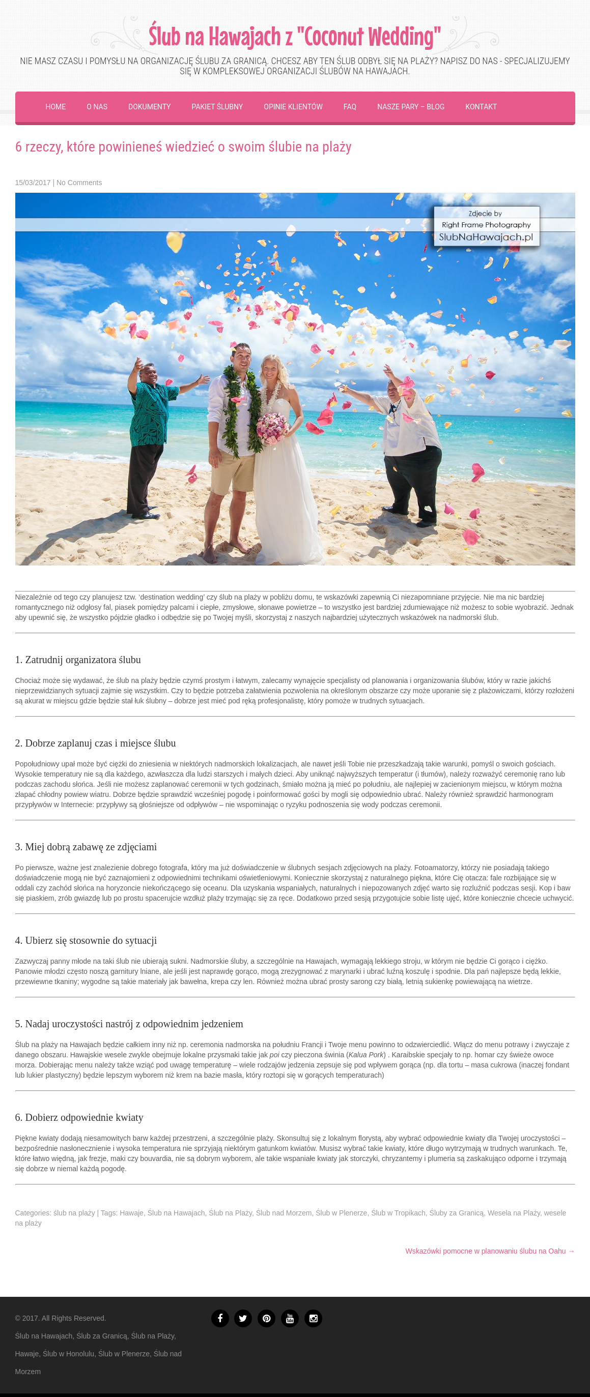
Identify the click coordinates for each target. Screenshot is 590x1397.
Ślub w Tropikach (398, 1213)
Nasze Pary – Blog (410, 107)
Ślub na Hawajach (176, 1213)
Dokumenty (149, 107)
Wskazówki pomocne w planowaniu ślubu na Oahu (490, 1251)
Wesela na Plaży (514, 1213)
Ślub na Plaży (230, 1213)
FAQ (350, 107)
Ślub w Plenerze (341, 1213)
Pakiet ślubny (217, 107)
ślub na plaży (74, 1213)
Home (56, 107)
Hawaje (132, 1213)
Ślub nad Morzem (284, 1213)
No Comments (79, 183)
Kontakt (481, 107)
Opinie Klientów (293, 107)
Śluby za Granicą (457, 1213)
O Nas (97, 107)
